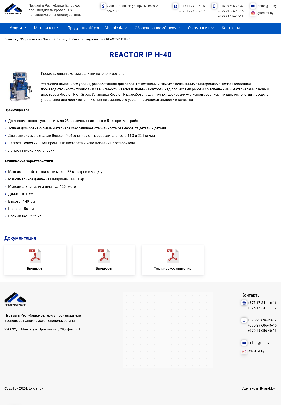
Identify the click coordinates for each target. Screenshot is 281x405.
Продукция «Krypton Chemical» (95, 28)
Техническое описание (172, 268)
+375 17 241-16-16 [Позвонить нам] (192, 6)
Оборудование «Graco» (155, 28)
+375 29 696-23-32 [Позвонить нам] (231, 6)
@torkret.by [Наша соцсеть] (265, 13)
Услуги (16, 28)
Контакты (231, 28)
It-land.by (267, 388)
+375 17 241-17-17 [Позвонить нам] (192, 11)
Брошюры (35, 268)
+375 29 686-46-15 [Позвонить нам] (231, 11)
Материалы (44, 28)
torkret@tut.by (267, 6)
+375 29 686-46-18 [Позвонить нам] (231, 16)
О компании (199, 28)
